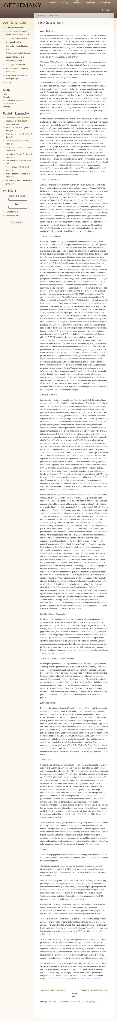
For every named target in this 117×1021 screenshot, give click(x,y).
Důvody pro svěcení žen (15, 65)
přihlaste (77, 1002)
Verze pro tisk (45, 1002)
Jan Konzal (50, 31)
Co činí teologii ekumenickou (17, 38)
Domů (40, 16)
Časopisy (6, 97)
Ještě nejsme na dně (14, 134)
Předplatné (90, 3)
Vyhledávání (105, 3)
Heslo (18, 204)
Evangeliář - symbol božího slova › (94, 991)
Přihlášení (106, 10)
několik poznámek (13, 174)
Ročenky (6, 106)
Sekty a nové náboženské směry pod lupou (16, 77)
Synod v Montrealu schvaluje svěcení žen (17, 70)
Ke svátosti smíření (13, 42)
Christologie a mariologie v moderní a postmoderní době (17, 32)
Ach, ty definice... (13, 167)
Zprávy (8, 83)
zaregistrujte (90, 1002)
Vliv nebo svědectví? (14, 154)
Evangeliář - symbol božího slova (17, 47)
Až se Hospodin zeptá (14, 147)
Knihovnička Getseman (15, 61)
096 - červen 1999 (15, 22)
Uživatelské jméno (17, 196)
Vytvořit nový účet (13, 212)
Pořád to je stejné (13, 141)
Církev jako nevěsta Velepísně (18, 53)
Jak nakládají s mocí (14, 180)
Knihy (65, 3)
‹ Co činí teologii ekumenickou (53, 990)
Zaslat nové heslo (13, 215)
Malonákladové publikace (13, 100)
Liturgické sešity (9, 103)
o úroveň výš (73, 993)
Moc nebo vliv (11, 161)
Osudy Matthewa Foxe (15, 57)
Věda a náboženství (14, 127)
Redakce (77, 3)
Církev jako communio (15, 27)
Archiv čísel (53, 3)
